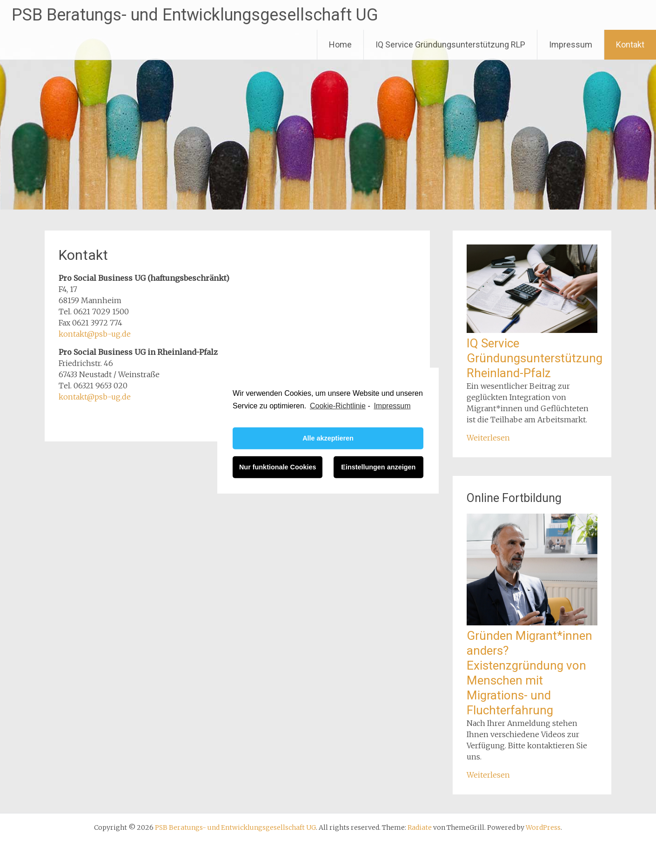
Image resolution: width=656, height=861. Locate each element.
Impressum (570, 44)
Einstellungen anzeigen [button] (378, 467)
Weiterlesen (488, 437)
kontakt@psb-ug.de (95, 334)
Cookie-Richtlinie (338, 405)
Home (340, 44)
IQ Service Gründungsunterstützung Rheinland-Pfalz (534, 358)
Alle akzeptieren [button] (328, 438)
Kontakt (630, 44)
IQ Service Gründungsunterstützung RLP (450, 44)
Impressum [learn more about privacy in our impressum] (392, 405)
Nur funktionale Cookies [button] (277, 467)
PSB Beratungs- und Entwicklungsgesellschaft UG (195, 15)
